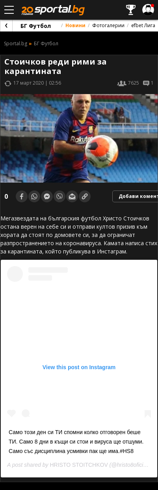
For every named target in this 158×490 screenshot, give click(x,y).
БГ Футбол (35, 26)
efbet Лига (143, 25)
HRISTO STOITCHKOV (79, 465)
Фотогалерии (108, 25)
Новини (75, 25)
